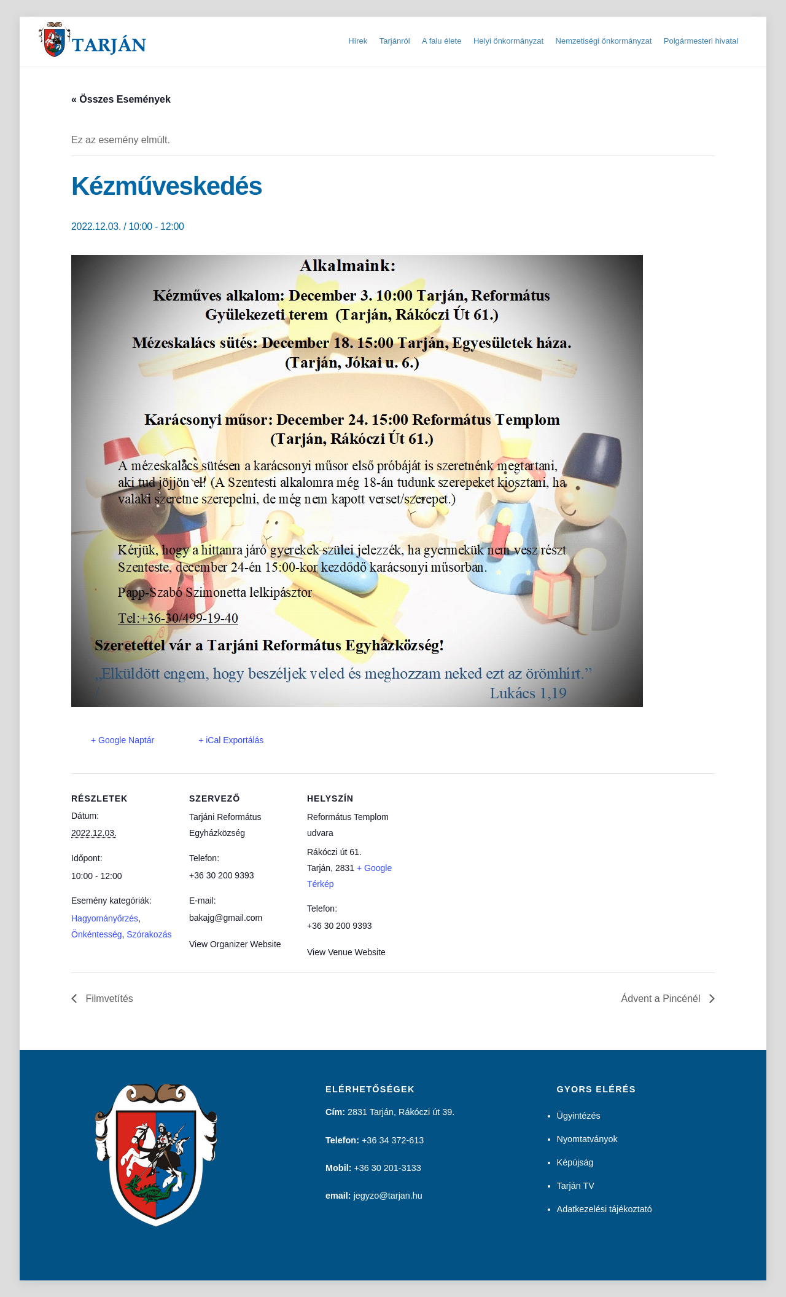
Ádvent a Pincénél (662, 998)
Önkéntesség (96, 934)
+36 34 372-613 (393, 1140)
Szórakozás (148, 934)
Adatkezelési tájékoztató (604, 1209)
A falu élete (441, 40)
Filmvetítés (108, 998)
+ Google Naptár (122, 740)
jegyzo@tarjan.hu (388, 1195)
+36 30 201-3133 (387, 1168)
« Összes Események (121, 99)
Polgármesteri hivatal (701, 40)
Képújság (575, 1162)
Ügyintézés (579, 1116)
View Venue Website (346, 952)
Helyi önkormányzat (508, 40)
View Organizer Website (235, 944)
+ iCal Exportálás (230, 740)
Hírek (357, 40)
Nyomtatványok (587, 1139)
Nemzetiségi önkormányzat (604, 40)
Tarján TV (575, 1186)
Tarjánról (394, 40)
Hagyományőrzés (104, 918)
